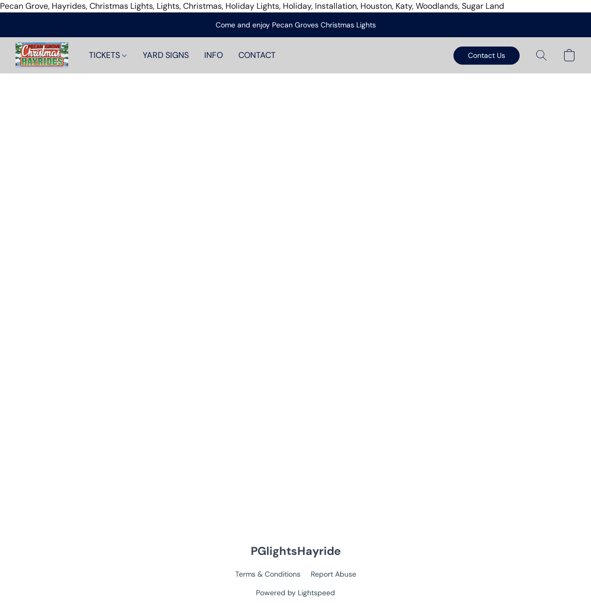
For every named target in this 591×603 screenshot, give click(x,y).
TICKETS (108, 55)
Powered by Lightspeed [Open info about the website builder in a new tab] (295, 592)
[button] (42, 55)
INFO (213, 55)
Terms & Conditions (267, 574)
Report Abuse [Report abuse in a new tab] (333, 574)
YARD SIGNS (166, 55)
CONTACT (257, 55)
